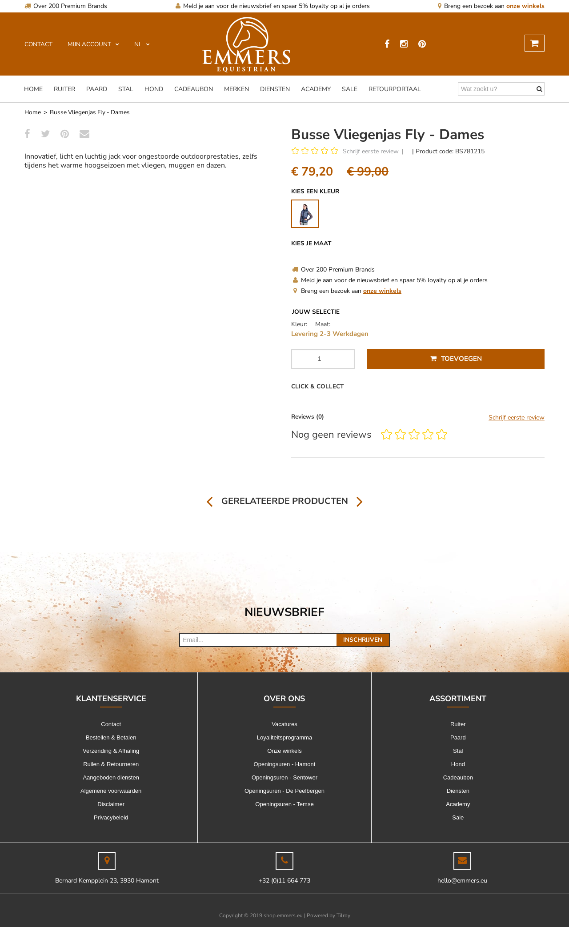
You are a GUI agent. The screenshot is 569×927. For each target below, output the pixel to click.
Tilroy (343, 915)
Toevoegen (456, 358)
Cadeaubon (193, 89)
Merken (236, 89)
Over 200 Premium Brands (65, 6)
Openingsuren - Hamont (285, 764)
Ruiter (64, 89)
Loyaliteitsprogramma (284, 737)
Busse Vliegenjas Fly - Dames (90, 112)
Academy (316, 89)
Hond (153, 89)
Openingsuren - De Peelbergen (284, 790)
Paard (96, 89)
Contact (111, 724)
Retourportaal (395, 89)
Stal (125, 89)
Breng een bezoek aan (491, 6)
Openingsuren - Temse (284, 804)
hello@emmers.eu (462, 880)
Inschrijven (362, 639)
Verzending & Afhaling (111, 750)
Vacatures (284, 724)
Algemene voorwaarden (110, 790)
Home (33, 89)
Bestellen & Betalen (111, 737)
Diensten (275, 89)
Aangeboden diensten (111, 777)
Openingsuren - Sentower (284, 777)
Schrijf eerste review (371, 151)
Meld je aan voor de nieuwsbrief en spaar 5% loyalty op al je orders (273, 6)
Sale (349, 89)
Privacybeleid (111, 817)
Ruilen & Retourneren (111, 764)
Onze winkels (284, 750)
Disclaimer (110, 804)
